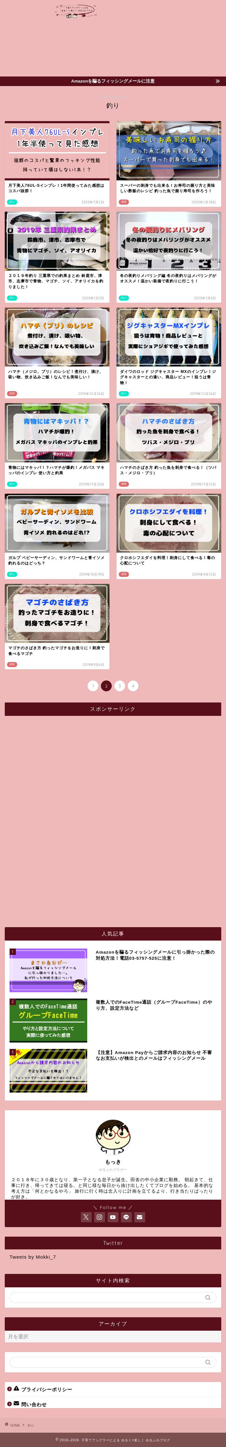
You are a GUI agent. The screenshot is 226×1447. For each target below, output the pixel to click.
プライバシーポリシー (43, 1389)
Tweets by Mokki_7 (33, 1257)
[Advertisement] (189, 38)
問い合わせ (30, 1404)
